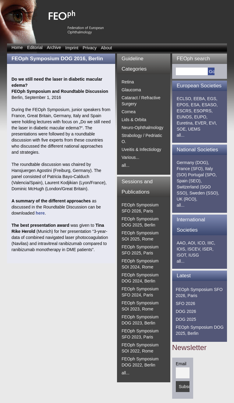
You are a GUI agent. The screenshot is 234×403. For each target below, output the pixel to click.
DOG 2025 (186, 319)
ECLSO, (184, 98)
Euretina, (185, 123)
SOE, (182, 129)
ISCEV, (194, 249)
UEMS (194, 129)
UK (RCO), (187, 199)
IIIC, (211, 242)
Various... (130, 157)
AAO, (182, 242)
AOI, (192, 242)
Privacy (90, 47)
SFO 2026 (185, 303)
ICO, (201, 242)
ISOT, (182, 255)
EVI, (213, 123)
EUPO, (200, 116)
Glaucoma (131, 89)
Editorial (35, 47)
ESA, (195, 104)
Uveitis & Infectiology (141, 149)
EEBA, (199, 98)
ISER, (208, 249)
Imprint (71, 47)
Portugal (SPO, (202, 174)
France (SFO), (190, 168)
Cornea (129, 111)
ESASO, (210, 104)
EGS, (212, 98)
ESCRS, (185, 110)
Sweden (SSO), (204, 193)
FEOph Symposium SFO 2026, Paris (199, 292)
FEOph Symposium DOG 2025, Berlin (200, 330)
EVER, (201, 123)
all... (125, 165)
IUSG (194, 255)
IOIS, (181, 249)
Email (181, 363)
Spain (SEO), (189, 180)
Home (17, 47)
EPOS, (183, 104)
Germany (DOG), (193, 162)
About (106, 47)
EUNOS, (185, 116)
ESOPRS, (203, 110)
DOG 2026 (186, 311)
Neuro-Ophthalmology (142, 127)
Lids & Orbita (134, 119)
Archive (54, 47)
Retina (128, 81)
